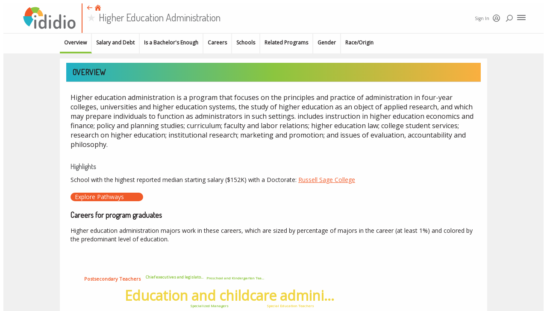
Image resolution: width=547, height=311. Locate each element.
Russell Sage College (326, 180)
